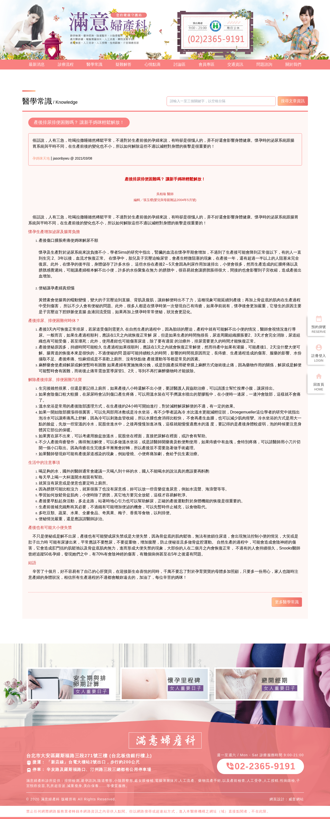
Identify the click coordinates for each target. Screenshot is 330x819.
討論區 (179, 64)
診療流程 (66, 64)
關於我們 (293, 64)
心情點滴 (152, 64)
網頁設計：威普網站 (287, 799)
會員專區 (206, 64)
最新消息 (37, 64)
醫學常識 (94, 64)
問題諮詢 (264, 64)
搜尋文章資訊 (293, 101)
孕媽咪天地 (41, 158)
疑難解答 (123, 64)
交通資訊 (235, 64)
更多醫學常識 (287, 602)
